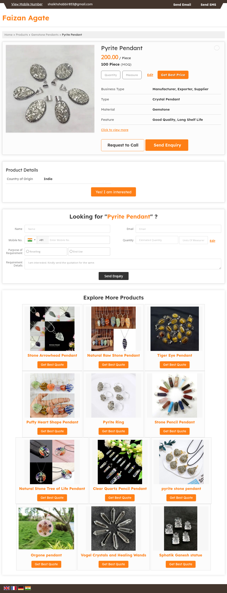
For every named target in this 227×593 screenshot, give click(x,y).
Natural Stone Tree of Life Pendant (52, 488)
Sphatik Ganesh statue (180, 555)
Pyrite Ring (113, 422)
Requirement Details (14, 264)
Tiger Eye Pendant (174, 355)
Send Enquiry (167, 145)
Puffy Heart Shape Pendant (52, 422)
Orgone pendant (46, 555)
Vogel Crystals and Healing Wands (113, 555)
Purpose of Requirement (14, 252)
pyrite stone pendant (181, 488)
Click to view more (114, 130)
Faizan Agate (25, 17)
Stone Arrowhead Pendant (52, 355)
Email (130, 229)
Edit (150, 75)
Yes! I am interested (113, 192)
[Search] (222, 19)
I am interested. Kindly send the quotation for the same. (123, 264)
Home (8, 34)
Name (18, 229)
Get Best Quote (52, 365)
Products (22, 34)
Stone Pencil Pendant (175, 422)
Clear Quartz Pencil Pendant (120, 488)
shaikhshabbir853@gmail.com (70, 4)
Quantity (128, 240)
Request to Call (123, 145)
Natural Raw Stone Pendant (113, 355)
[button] (27, 4)
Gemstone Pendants (45, 34)
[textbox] (132, 75)
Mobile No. (15, 240)
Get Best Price (173, 75)
